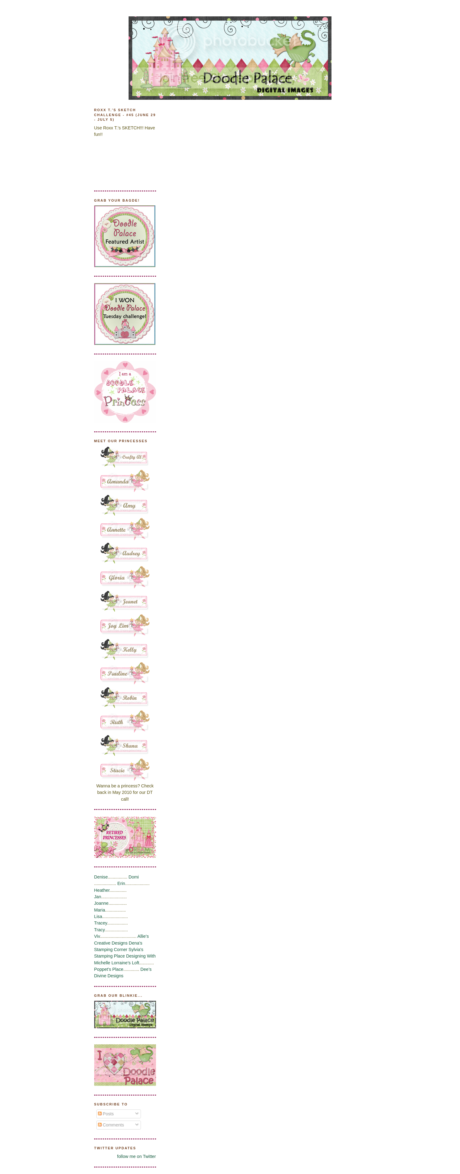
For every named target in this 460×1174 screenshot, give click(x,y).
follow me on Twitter (136, 1156)
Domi (134, 876)
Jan (97, 896)
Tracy (99, 929)
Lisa (98, 916)
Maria (99, 910)
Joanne (101, 903)
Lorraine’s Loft (125, 962)
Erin (121, 883)
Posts (106, 1113)
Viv (97, 936)
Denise (101, 876)
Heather (102, 890)
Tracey (100, 922)
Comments (111, 1124)
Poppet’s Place (109, 969)
